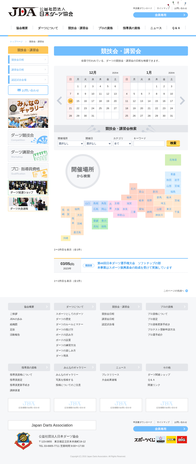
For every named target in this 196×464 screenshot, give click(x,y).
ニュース (156, 28)
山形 (169, 185)
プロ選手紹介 (155, 334)
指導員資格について (21, 374)
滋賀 (129, 203)
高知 (95, 226)
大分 (79, 215)
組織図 (13, 324)
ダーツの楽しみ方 (66, 350)
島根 (95, 203)
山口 (87, 203)
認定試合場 (108, 324)
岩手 (177, 180)
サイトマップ (163, 8)
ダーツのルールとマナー (69, 324)
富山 (141, 191)
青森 (173, 174)
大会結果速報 (109, 379)
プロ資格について (158, 313)
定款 (12, 329)
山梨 (159, 209)
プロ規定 (153, 319)
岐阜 (141, 200)
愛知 (141, 209)
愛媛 (95, 220)
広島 (95, 209)
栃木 (169, 197)
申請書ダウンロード (142, 8)
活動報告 (15, 334)
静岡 (149, 211)
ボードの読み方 (64, 334)
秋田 (169, 180)
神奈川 (159, 215)
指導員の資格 (131, 28)
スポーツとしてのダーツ (69, 313)
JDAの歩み (16, 319)
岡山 (103, 209)
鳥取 (103, 203)
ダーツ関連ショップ (159, 374)
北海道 (173, 159)
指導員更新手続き (20, 385)
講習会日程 (17, 69)
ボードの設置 (63, 340)
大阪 (116, 209)
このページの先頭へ (173, 290)
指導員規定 (16, 379)
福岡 (77, 209)
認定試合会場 (18, 79)
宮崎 (79, 223)
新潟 (155, 191)
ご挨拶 (13, 313)
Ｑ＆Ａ (176, 28)
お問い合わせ (180, 8)
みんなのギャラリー (75, 367)
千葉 (177, 211)
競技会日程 (17, 59)
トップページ (16, 41)
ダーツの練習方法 (66, 345)
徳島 (103, 226)
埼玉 (163, 203)
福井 (129, 197)
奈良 (125, 209)
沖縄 (65, 238)
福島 (173, 191)
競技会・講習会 (78, 28)
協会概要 (22, 28)
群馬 (159, 197)
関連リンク (154, 385)
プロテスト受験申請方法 (161, 329)
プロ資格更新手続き (159, 324)
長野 (149, 200)
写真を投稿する (64, 379)
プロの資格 (105, 28)
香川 (103, 220)
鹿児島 (77, 232)
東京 (169, 209)
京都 (116, 203)
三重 (133, 211)
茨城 (177, 200)
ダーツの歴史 (63, 319)
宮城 (177, 185)
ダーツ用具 (62, 355)
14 (70, 101)
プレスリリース (110, 374)
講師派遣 (15, 390)
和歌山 (121, 215)
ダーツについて (48, 28)
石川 (133, 188)
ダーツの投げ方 (64, 329)
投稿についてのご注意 (68, 385)
